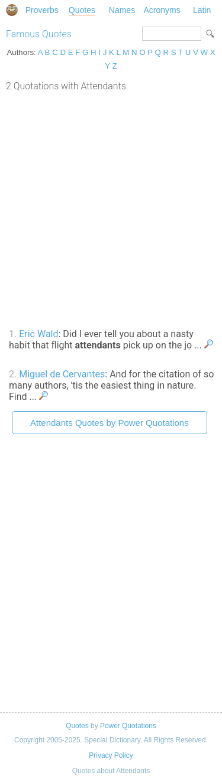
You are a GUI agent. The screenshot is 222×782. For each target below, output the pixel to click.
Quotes (82, 10)
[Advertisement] (111, 208)
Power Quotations (128, 726)
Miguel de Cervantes (62, 374)
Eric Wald (38, 334)
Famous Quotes (39, 34)
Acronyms (161, 10)
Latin (202, 10)
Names (122, 10)
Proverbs (42, 10)
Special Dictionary (12, 10)
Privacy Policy (111, 755)
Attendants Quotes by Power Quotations (109, 423)
